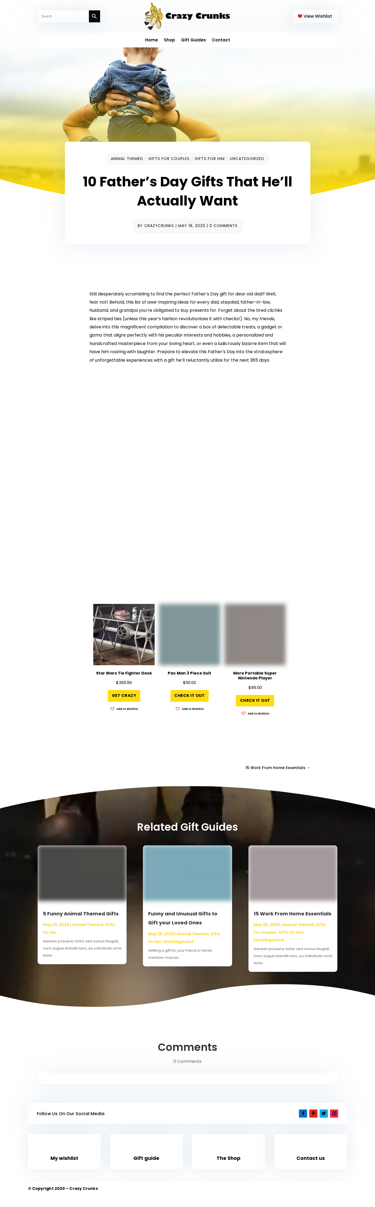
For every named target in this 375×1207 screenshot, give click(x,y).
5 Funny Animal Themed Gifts (81, 913)
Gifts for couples (169, 158)
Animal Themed (127, 158)
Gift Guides (193, 40)
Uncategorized (247, 158)
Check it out (189, 695)
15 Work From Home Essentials (292, 913)
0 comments (223, 225)
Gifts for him (210, 158)
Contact (221, 40)
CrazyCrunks (159, 225)
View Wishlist (318, 16)
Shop (169, 40)
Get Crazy (124, 695)
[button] (124, 709)
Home (151, 40)
